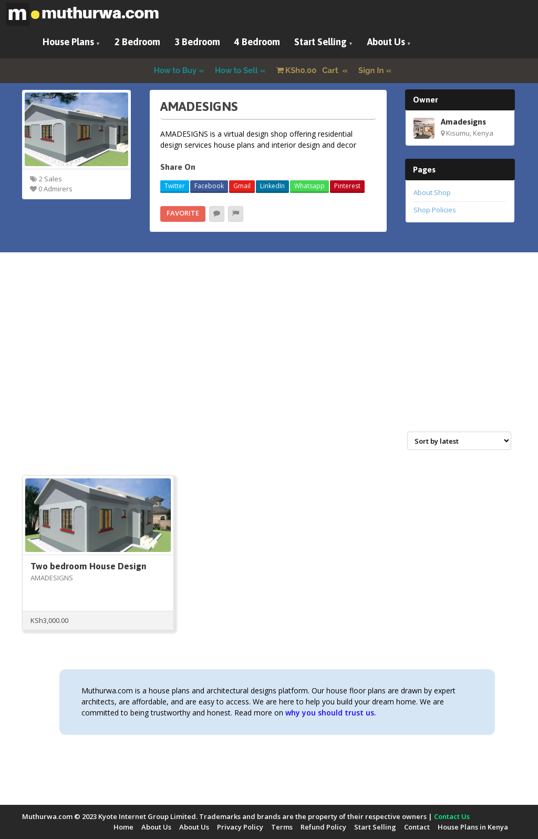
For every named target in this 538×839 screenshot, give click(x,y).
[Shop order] (459, 441)
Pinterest (347, 185)
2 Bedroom (137, 41)
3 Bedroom (197, 41)
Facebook (209, 185)
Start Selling (320, 41)
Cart (308, 70)
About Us (386, 41)
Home (123, 827)
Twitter (174, 185)
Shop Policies (434, 209)
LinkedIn (272, 185)
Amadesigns (463, 121)
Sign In (371, 70)
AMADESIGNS (51, 577)
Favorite (183, 213)
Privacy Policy (240, 827)
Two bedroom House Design (88, 566)
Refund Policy (323, 827)
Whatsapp (309, 185)
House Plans (68, 41)
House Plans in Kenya (473, 827)
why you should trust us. (330, 713)
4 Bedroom (257, 41)
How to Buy (175, 70)
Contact (417, 827)
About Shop (432, 192)
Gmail (242, 185)
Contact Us (452, 816)
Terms (282, 827)
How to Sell (236, 70)
